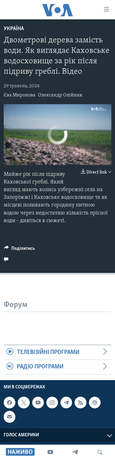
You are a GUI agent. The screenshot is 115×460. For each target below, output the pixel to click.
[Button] (19, 250)
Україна (14, 29)
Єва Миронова (20, 95)
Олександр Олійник (60, 95)
